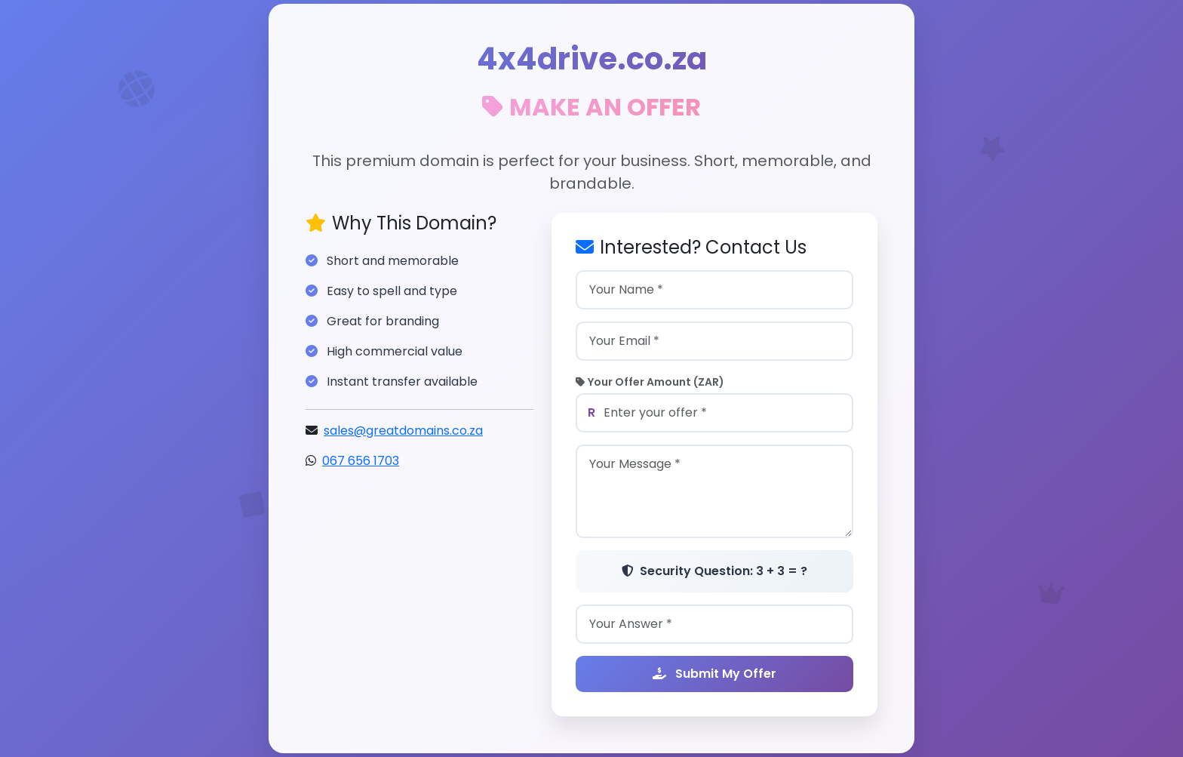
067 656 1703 (360, 461)
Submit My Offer (714, 674)
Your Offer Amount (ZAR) (650, 382)
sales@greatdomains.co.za (403, 431)
